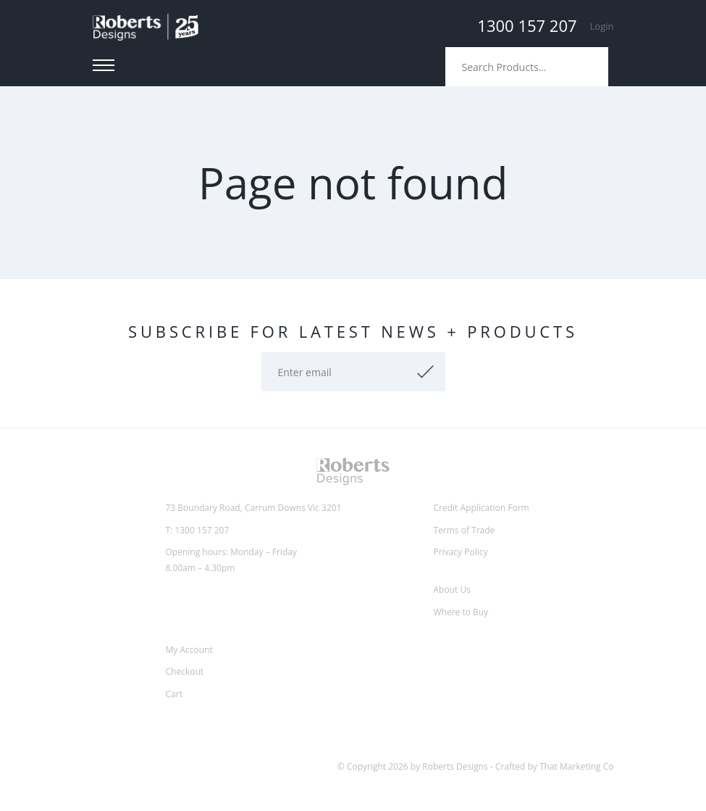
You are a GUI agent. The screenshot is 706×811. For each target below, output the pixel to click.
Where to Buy (461, 612)
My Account (189, 650)
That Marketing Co (576, 766)
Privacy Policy (461, 552)
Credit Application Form (481, 508)
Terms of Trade (464, 530)
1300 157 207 (526, 25)
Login (602, 26)
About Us (452, 589)
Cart (174, 694)
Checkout (185, 671)
